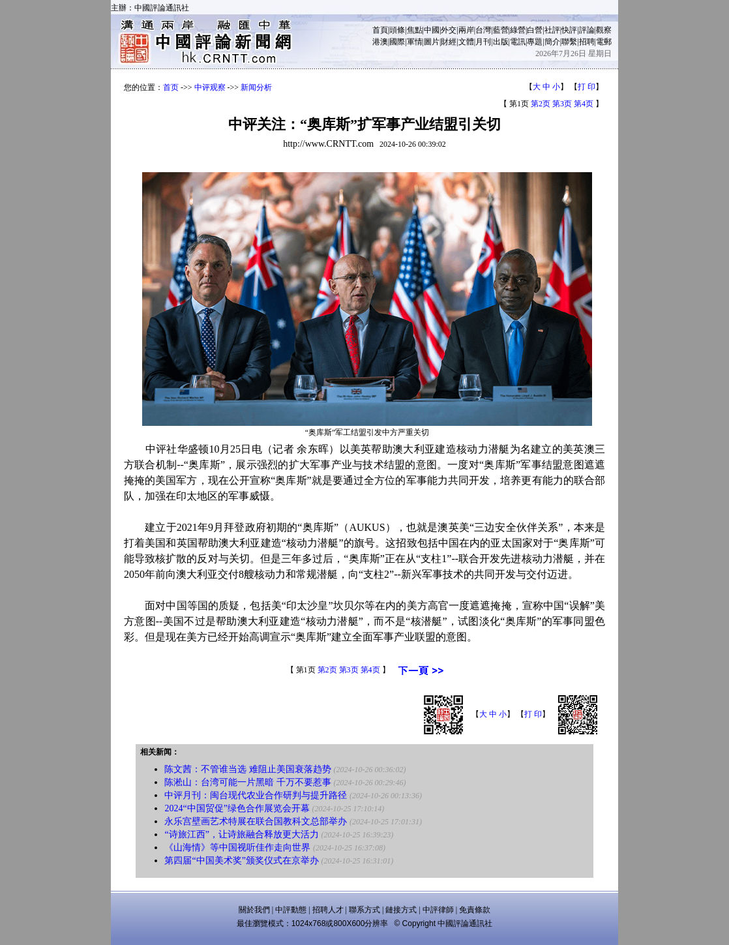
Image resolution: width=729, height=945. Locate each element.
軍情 (415, 41)
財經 (448, 41)
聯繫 (569, 41)
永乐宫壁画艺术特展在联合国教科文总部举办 (255, 821)
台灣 (483, 30)
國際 (397, 41)
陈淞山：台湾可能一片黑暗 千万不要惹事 (247, 782)
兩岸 (466, 30)
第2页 (540, 103)
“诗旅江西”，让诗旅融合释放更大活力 (241, 834)
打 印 (586, 86)
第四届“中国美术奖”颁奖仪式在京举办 (241, 860)
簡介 (552, 41)
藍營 (501, 30)
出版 (501, 41)
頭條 (397, 30)
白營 (535, 30)
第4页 (583, 103)
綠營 (518, 30)
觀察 (604, 30)
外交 (448, 30)
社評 (552, 30)
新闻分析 (256, 87)
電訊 (518, 41)
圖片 (431, 41)
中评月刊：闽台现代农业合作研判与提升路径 (255, 795)
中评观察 (210, 87)
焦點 (415, 30)
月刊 (483, 41)
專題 (535, 41)
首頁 (380, 30)
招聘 (587, 41)
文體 (466, 41)
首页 (171, 87)
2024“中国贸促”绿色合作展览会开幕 (236, 808)
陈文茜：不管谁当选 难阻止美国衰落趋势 (247, 769)
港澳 (380, 41)
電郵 (604, 41)
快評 (569, 30)
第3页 (562, 103)
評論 (587, 30)
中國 (431, 30)
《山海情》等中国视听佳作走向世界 (237, 847)
